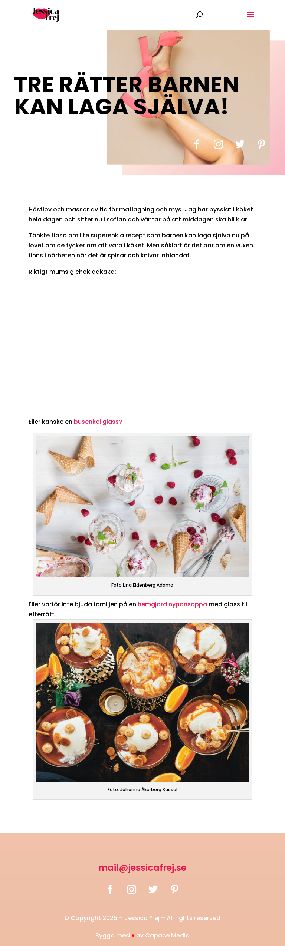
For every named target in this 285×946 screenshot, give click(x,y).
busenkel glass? (98, 421)
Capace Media (167, 935)
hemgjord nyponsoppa (173, 604)
